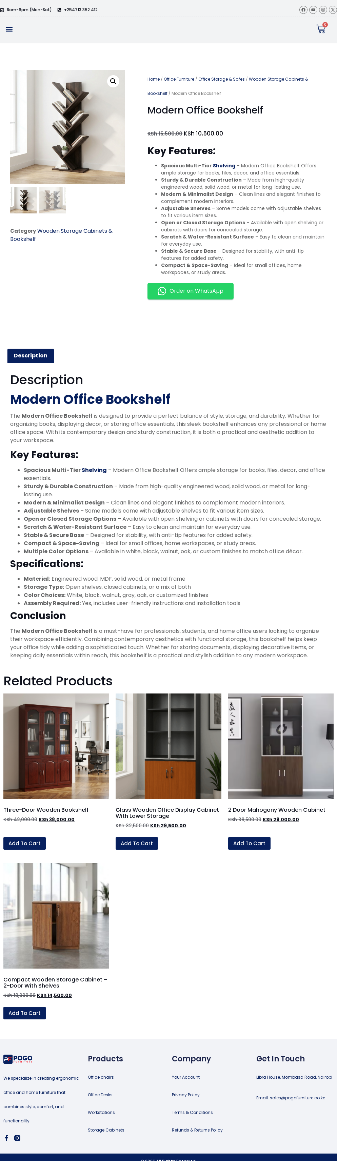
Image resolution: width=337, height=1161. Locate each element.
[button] (9, 29)
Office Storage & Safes (221, 79)
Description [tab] (30, 355)
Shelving (223, 165)
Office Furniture (179, 79)
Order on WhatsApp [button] (190, 291)
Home (153, 79)
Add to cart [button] (24, 843)
